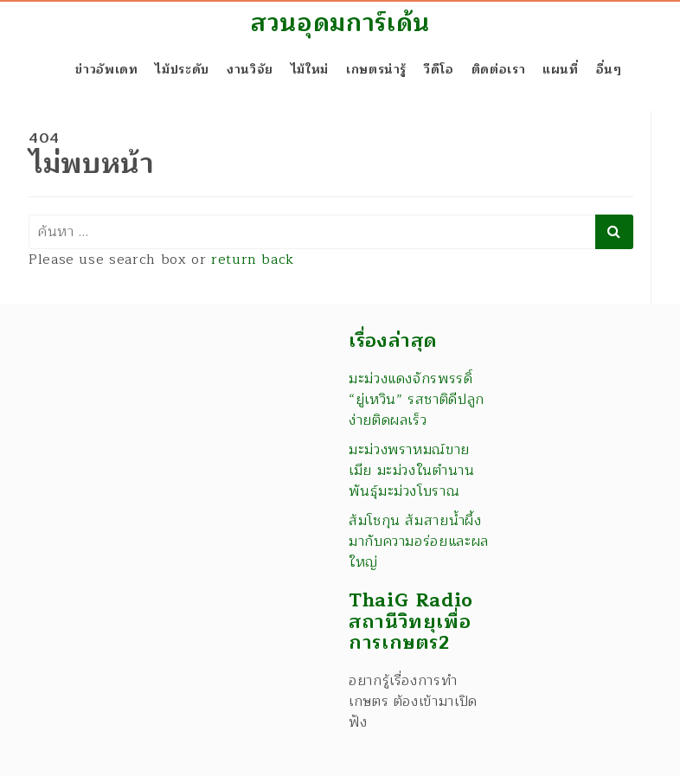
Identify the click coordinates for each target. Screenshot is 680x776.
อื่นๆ (609, 70)
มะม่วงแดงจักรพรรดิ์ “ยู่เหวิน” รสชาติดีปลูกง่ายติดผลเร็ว (416, 400)
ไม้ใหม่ (310, 70)
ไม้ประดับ (181, 70)
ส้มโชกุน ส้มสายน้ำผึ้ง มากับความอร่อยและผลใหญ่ (419, 541)
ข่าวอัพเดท (106, 70)
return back (252, 259)
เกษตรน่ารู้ (376, 70)
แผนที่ (560, 70)
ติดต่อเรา (498, 70)
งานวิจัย (250, 70)
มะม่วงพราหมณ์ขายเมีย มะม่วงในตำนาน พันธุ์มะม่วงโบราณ (412, 470)
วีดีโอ (439, 70)
